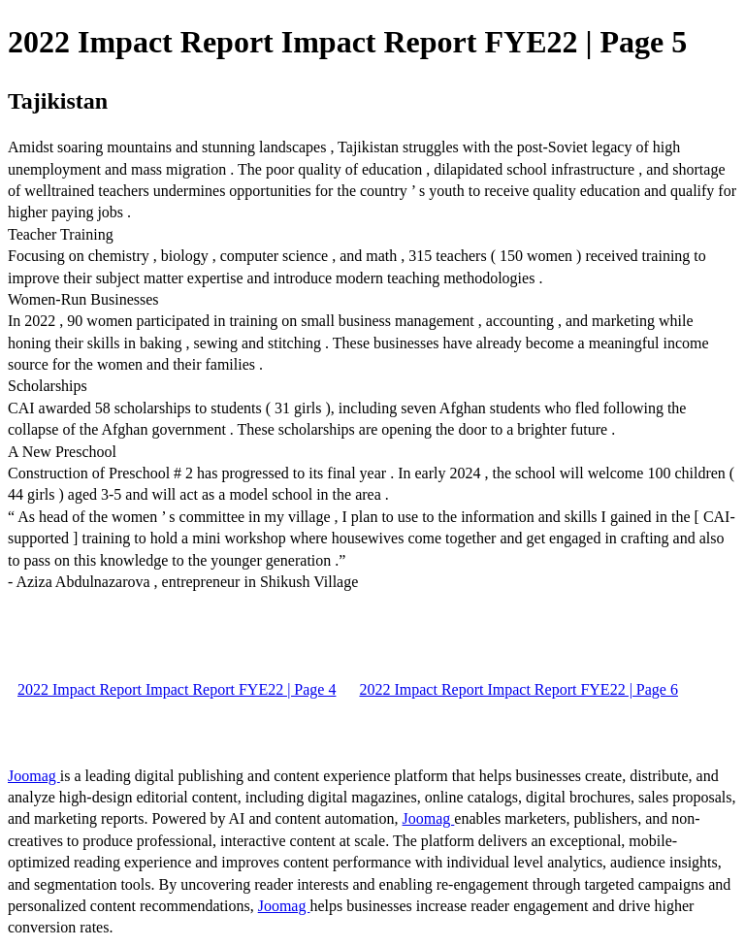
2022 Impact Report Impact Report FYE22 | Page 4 (176, 689)
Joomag (34, 775)
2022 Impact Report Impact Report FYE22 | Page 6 (518, 689)
